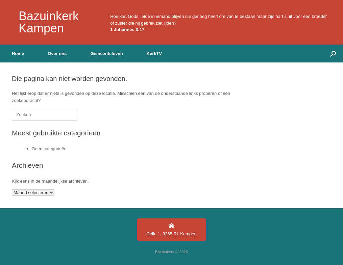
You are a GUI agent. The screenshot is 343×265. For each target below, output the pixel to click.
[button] (333, 53)
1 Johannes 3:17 (127, 29)
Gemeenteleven (106, 53)
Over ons (57, 53)
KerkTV (154, 53)
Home (18, 53)
